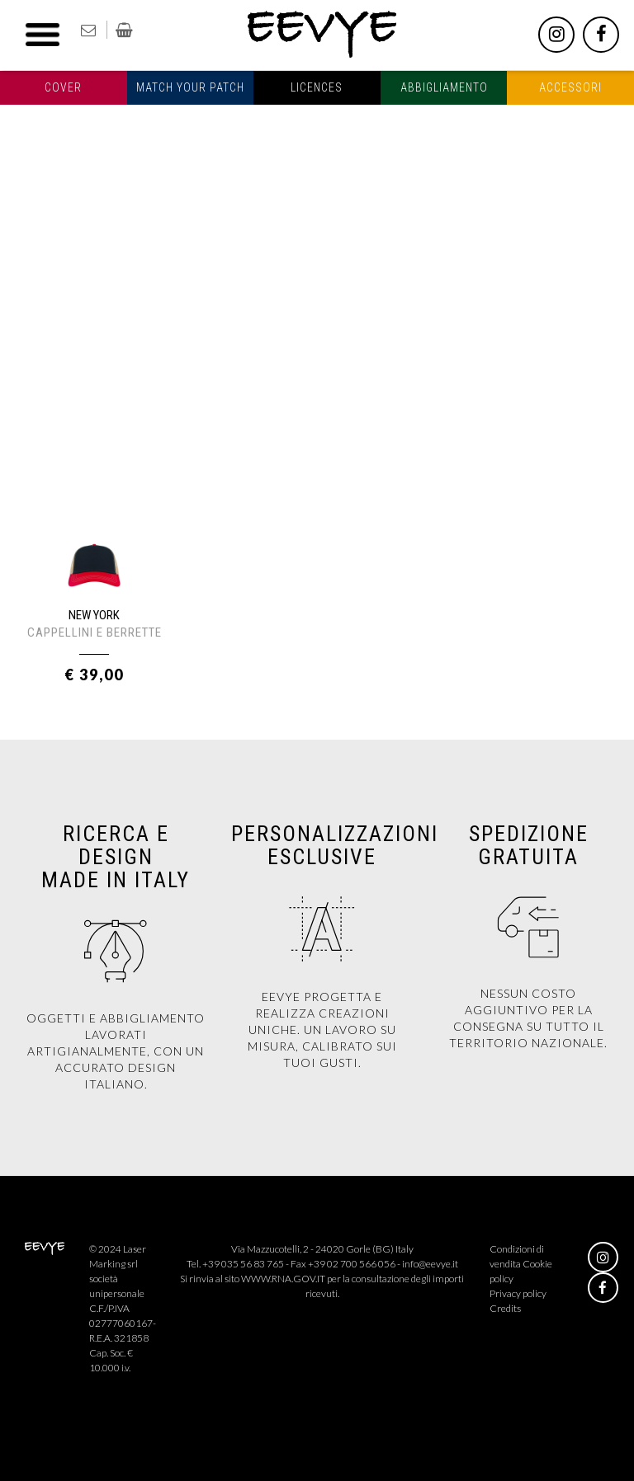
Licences (317, 87)
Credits (505, 1308)
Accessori (570, 87)
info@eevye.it (430, 1264)
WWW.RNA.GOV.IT (283, 1278)
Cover (63, 87)
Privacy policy (518, 1293)
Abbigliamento (444, 87)
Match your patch (190, 87)
